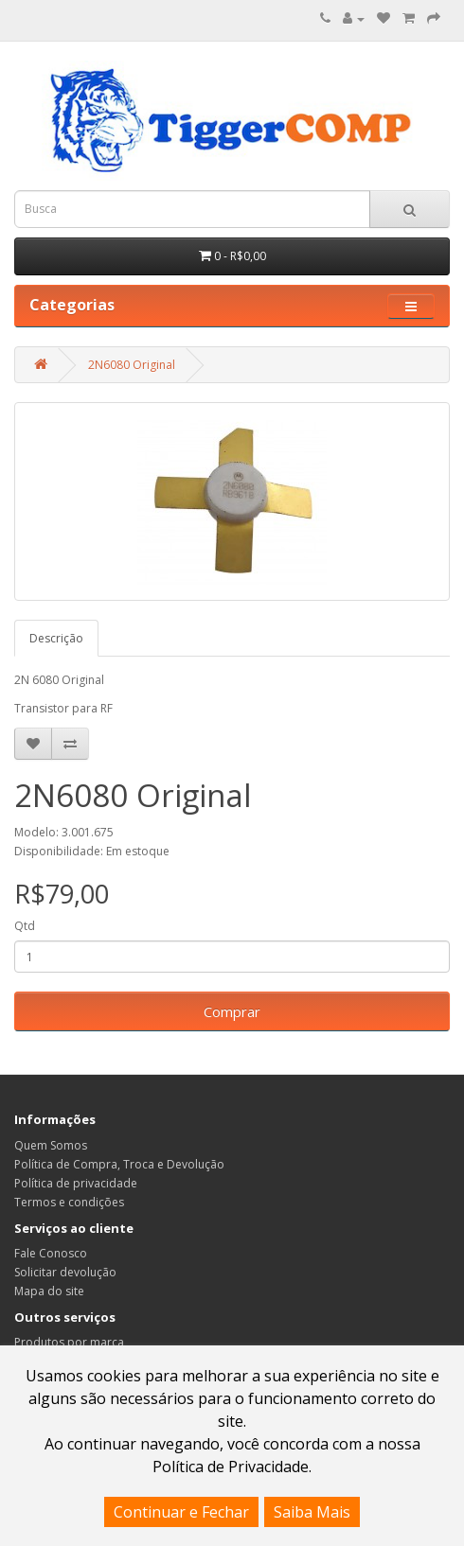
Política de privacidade (75, 1183)
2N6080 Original (131, 365)
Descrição (56, 638)
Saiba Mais (312, 1512)
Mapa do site (49, 1291)
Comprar (232, 1011)
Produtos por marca (69, 1342)
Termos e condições (69, 1202)
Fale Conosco (50, 1253)
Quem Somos (50, 1145)
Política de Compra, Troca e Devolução (119, 1164)
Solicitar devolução (65, 1272)
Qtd (24, 926)
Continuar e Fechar (181, 1512)
